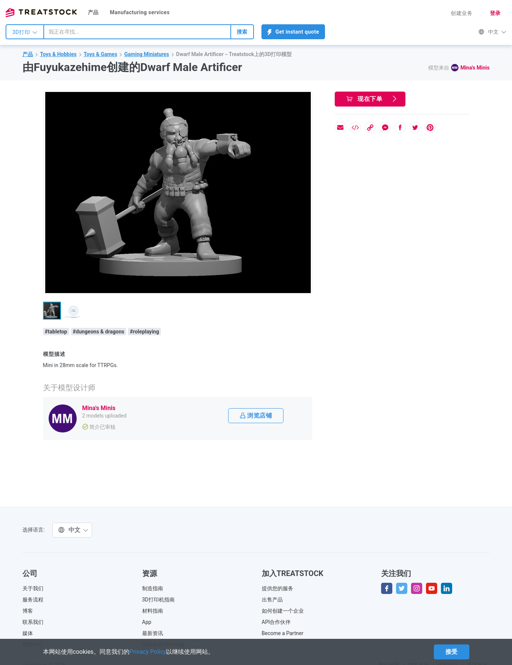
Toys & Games (100, 54)
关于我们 (32, 588)
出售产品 (272, 600)
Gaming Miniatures (146, 54)
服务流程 (32, 600)
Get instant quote (293, 32)
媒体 (27, 633)
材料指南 (152, 611)
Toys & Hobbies (58, 54)
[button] (305, 99)
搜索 (242, 32)
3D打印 (24, 32)
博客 (27, 611)
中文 (492, 32)
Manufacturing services (140, 12)
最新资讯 (152, 633)
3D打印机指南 (158, 600)
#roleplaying (144, 332)
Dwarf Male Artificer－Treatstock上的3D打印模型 (234, 54)
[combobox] (137, 32)
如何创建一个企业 (283, 611)
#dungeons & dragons (99, 332)
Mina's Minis (475, 68)
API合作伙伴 (276, 622)
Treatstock (41, 12)
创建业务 (461, 13)
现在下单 (372, 98)
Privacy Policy (147, 651)
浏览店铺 (256, 415)
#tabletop (56, 332)
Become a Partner (283, 633)
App (146, 622)
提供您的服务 (277, 588)
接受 (451, 651)
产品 (93, 12)
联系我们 (32, 622)
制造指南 (152, 588)
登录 (495, 13)
